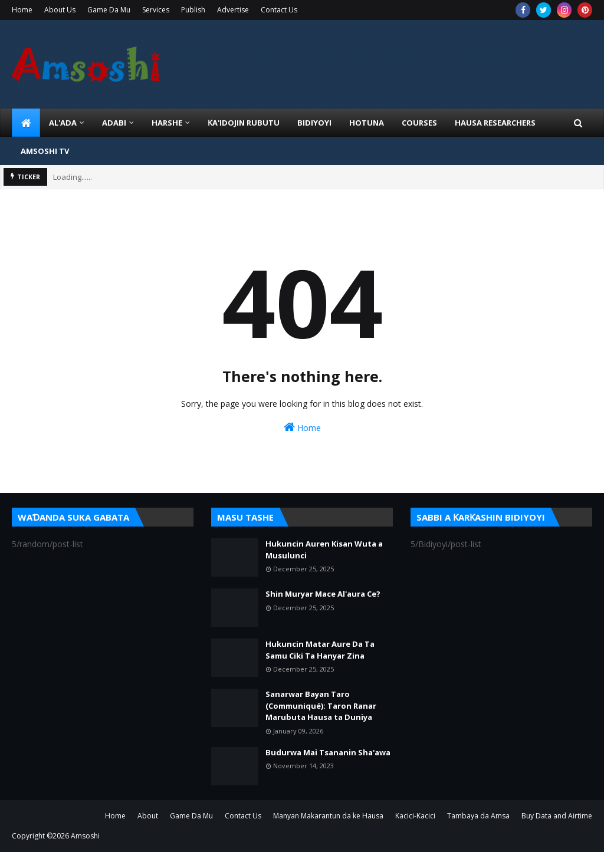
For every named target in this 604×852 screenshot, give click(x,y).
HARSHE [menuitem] (167, 122)
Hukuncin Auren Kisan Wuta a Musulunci (324, 549)
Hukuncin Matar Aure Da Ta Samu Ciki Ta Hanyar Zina (320, 650)
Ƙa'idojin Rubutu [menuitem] (244, 122)
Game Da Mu (108, 10)
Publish (193, 10)
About (147, 816)
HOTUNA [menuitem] (366, 122)
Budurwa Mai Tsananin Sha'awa (327, 752)
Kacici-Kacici (415, 816)
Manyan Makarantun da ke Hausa (328, 816)
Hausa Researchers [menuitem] (495, 122)
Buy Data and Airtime (556, 816)
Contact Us (279, 10)
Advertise (233, 10)
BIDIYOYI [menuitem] (314, 122)
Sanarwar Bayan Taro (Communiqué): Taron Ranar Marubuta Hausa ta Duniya (320, 705)
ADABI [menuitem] (114, 122)
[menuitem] (26, 122)
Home (22, 10)
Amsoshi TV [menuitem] (45, 151)
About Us (60, 10)
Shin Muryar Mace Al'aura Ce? (322, 593)
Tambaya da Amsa (478, 816)
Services (155, 10)
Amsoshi (85, 836)
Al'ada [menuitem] (63, 122)
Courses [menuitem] (419, 122)
